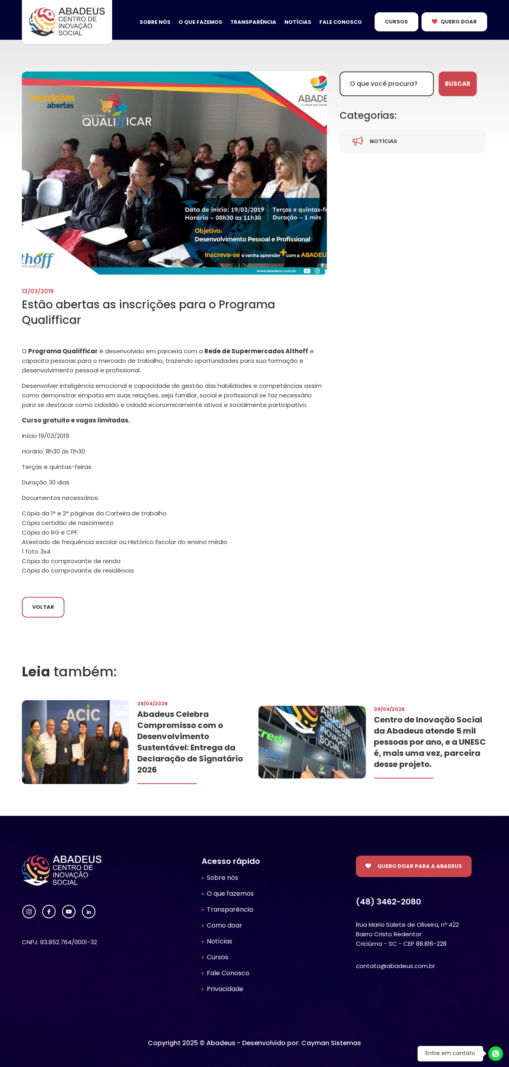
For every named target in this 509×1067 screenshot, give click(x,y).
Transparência (253, 22)
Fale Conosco (340, 22)
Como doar (224, 925)
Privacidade (225, 988)
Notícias (297, 22)
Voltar (43, 607)
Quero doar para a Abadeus (419, 866)
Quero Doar (459, 21)
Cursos (396, 21)
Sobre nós (155, 22)
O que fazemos (200, 22)
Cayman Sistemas (331, 1043)
